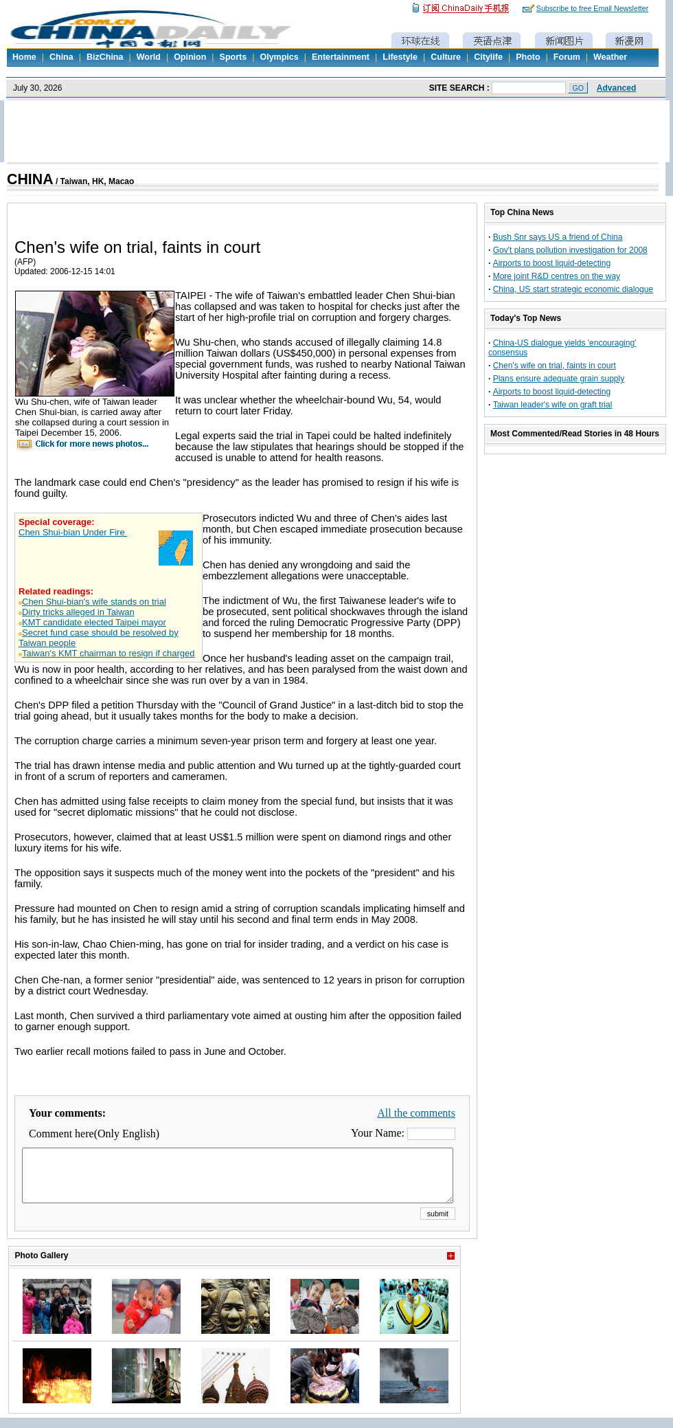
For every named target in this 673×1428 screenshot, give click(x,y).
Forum (567, 57)
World (149, 57)
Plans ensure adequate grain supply (558, 378)
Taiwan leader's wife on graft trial (553, 405)
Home (24, 57)
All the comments (416, 1113)
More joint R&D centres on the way (556, 276)
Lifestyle (400, 57)
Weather (610, 57)
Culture (446, 57)
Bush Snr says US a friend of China (558, 237)
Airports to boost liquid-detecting (552, 263)
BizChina (105, 57)
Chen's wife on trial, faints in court (554, 365)
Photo (528, 57)
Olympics (279, 57)
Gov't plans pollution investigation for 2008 (570, 250)
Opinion (190, 57)
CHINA (30, 179)
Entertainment (340, 57)
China (61, 57)
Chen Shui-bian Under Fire (73, 532)
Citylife (488, 57)
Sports (233, 57)
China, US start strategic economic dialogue (573, 289)
